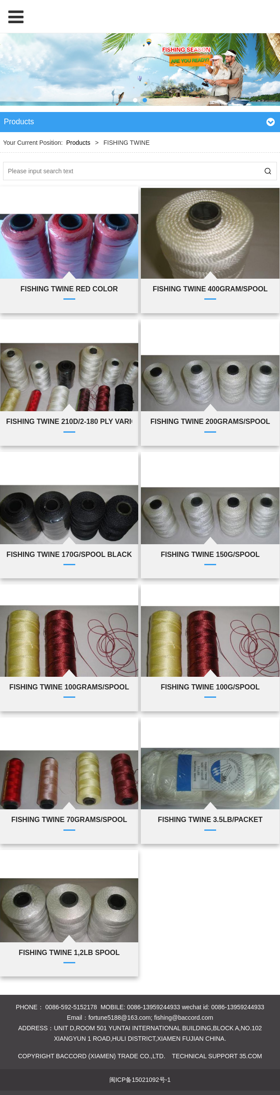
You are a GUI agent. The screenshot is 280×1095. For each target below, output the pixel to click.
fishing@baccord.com (183, 1017)
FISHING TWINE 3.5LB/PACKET (210, 819)
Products (78, 142)
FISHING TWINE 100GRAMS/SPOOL (69, 687)
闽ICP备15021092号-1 (140, 1079)
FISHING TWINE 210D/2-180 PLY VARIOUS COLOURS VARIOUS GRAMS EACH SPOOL (69, 421)
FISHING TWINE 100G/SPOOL (210, 687)
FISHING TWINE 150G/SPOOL (210, 554)
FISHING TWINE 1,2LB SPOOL (69, 952)
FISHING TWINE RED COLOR (69, 289)
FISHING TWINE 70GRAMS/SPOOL (69, 819)
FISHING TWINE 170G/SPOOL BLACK (69, 554)
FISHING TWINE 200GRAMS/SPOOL (210, 421)
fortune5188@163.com (119, 1017)
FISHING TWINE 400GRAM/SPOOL (210, 289)
